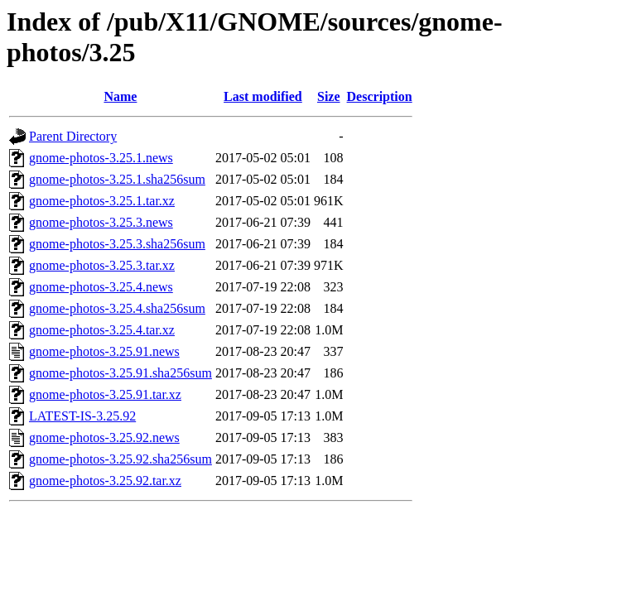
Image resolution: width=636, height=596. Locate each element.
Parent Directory (73, 136)
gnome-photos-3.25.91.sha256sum (120, 373)
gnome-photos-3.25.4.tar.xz (102, 330)
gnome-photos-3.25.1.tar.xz (102, 201)
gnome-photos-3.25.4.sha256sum (117, 308)
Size (328, 96)
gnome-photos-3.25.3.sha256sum (117, 244)
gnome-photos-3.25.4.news (101, 287)
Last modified (263, 96)
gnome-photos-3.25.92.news (104, 437)
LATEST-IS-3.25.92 (82, 416)
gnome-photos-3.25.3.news (101, 222)
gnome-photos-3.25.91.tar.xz (105, 394)
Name (120, 96)
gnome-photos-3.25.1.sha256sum (117, 179)
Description (379, 96)
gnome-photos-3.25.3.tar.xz (102, 265)
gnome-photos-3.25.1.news (101, 158)
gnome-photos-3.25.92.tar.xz (105, 480)
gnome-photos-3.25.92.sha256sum (120, 459)
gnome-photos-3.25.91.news (104, 351)
